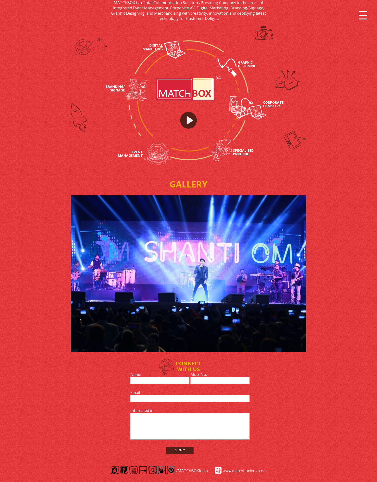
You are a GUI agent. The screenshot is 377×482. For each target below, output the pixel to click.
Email (135, 392)
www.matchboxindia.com (245, 470)
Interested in (141, 410)
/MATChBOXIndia (192, 470)
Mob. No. (198, 374)
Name (135, 374)
